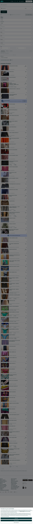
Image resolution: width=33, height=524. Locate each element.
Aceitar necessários (16, 520)
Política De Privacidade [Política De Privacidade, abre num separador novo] (27, 511)
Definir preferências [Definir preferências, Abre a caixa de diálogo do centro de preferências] (16, 522)
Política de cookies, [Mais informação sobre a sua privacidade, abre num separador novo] (22, 511)
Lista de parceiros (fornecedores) (5, 516)
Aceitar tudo (16, 518)
